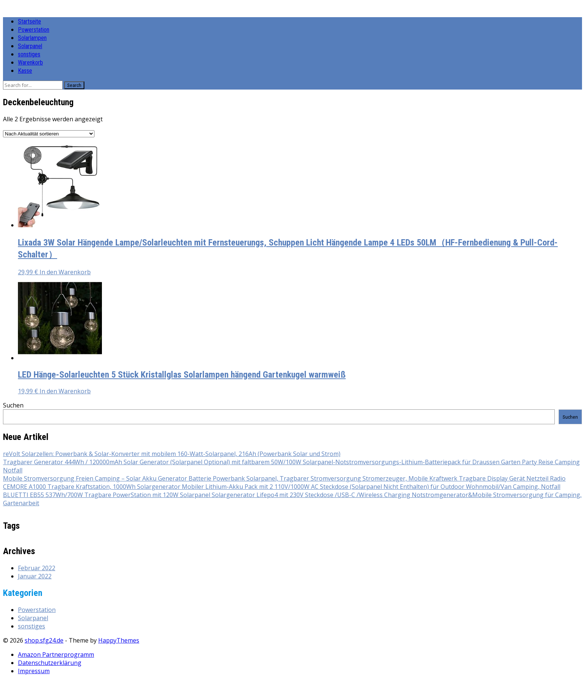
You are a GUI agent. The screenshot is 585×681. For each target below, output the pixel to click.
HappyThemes (118, 640)
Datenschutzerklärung (49, 663)
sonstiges (29, 54)
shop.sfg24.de (44, 640)
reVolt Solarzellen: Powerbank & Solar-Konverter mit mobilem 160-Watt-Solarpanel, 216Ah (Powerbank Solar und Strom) (171, 454)
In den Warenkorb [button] (65, 272)
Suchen (13, 405)
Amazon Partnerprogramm (56, 654)
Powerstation (33, 29)
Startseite (29, 21)
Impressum (34, 671)
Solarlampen (32, 37)
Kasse (25, 70)
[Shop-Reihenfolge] (48, 133)
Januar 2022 (35, 576)
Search (74, 85)
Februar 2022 (36, 568)
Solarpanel (30, 46)
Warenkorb (30, 62)
